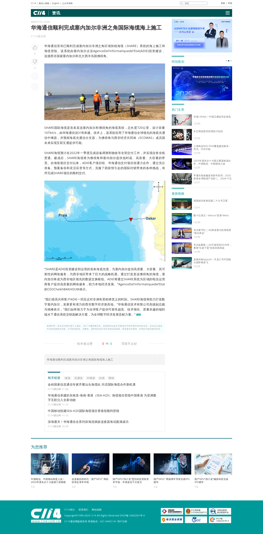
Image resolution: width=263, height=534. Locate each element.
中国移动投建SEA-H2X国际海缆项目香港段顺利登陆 (83, 411)
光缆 (106, 269)
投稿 (223, 3)
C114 (33, 3)
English (55, 3)
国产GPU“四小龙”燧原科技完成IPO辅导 (211, 480)
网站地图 (96, 509)
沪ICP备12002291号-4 (132, 515)
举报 (230, 3)
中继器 (52, 138)
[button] (226, 60)
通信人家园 (44, 3)
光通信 (78, 378)
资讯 (56, 13)
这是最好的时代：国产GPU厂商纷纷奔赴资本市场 (90, 480)
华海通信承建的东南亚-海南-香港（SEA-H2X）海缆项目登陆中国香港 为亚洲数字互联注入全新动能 (102, 397)
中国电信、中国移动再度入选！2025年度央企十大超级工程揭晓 (48, 480)
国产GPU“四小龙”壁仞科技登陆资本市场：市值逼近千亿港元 (131, 480)
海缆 (120, 46)
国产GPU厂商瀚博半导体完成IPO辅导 (172, 480)
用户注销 (122, 521)
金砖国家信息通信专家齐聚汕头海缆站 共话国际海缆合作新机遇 (92, 384)
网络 (57, 274)
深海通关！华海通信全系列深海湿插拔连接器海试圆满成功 (88, 422)
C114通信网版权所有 (75, 521)
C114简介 (69, 509)
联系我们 (83, 509)
